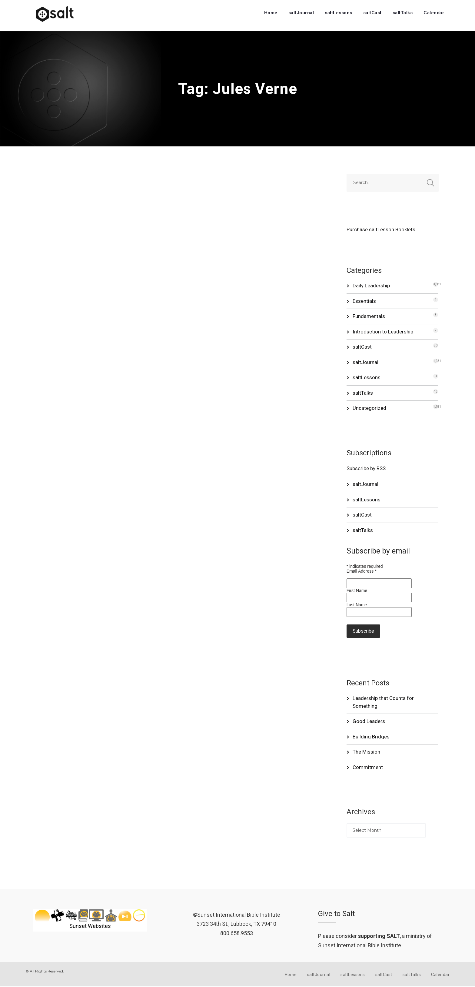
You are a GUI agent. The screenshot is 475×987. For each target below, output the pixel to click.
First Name (357, 590)
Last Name (357, 604)
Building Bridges (371, 737)
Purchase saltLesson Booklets (381, 229)
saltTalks (403, 12)
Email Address (362, 571)
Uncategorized (369, 408)
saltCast (372, 12)
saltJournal (301, 12)
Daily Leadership (371, 286)
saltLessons (338, 12)
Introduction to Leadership (383, 332)
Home (270, 12)
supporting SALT (379, 936)
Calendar (434, 12)
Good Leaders (369, 721)
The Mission (366, 752)
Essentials (364, 301)
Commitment (368, 767)
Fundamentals (369, 316)
